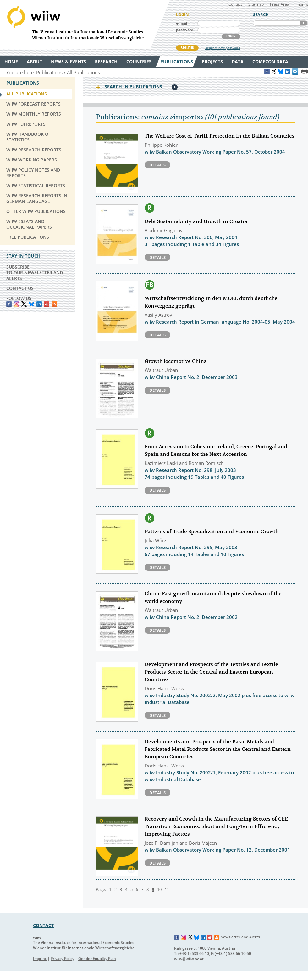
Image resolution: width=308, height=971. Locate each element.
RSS (54, 304)
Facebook (9, 304)
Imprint (301, 4)
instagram (16, 304)
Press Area (279, 4)
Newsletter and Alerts (240, 937)
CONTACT (43, 925)
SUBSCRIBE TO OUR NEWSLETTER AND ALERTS (34, 272)
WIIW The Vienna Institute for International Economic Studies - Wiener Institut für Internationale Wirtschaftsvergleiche (85, 24)
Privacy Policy (62, 958)
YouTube (46, 304)
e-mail (181, 23)
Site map (256, 4)
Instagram (183, 937)
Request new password (222, 48)
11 (167, 889)
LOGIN (230, 36)
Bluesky (31, 304)
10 (159, 889)
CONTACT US (20, 288)
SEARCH (303, 23)
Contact (235, 4)
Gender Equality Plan (97, 958)
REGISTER (187, 48)
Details (157, 165)
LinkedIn (39, 304)
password (184, 29)
